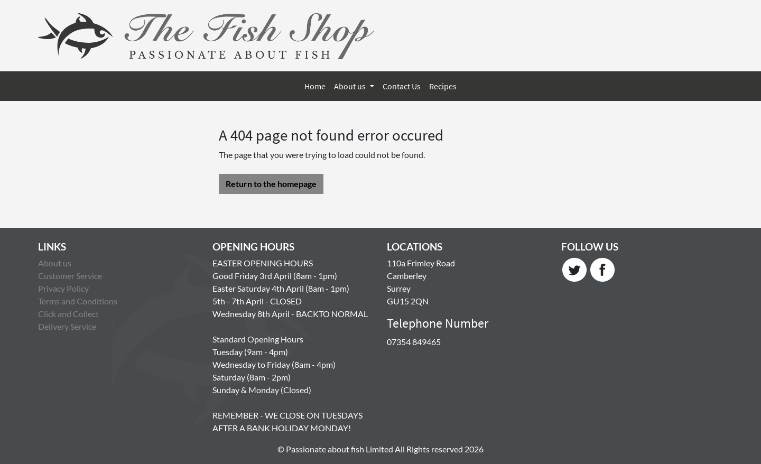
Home (315, 86)
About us (350, 86)
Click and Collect (68, 314)
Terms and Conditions (77, 301)
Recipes (443, 86)
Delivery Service (67, 326)
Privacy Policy (63, 288)
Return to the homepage (271, 184)
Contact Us (402, 86)
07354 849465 (414, 342)
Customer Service (70, 276)
